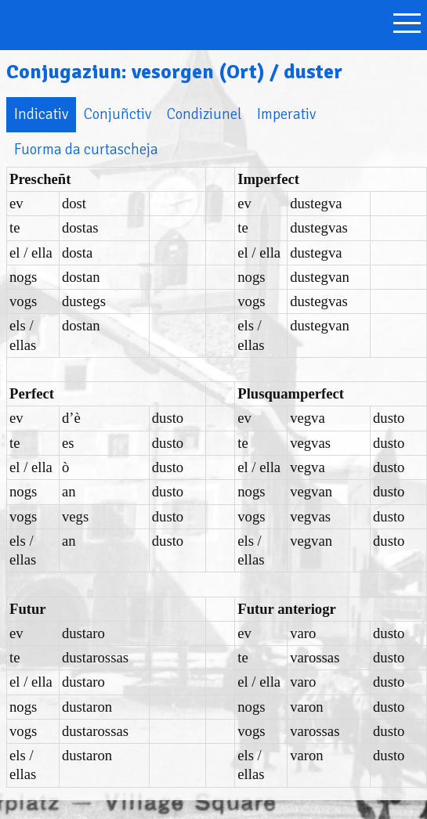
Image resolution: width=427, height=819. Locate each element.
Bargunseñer (127, 21)
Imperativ (286, 114)
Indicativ (41, 114)
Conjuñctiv (117, 114)
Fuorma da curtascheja (86, 149)
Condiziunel (204, 114)
